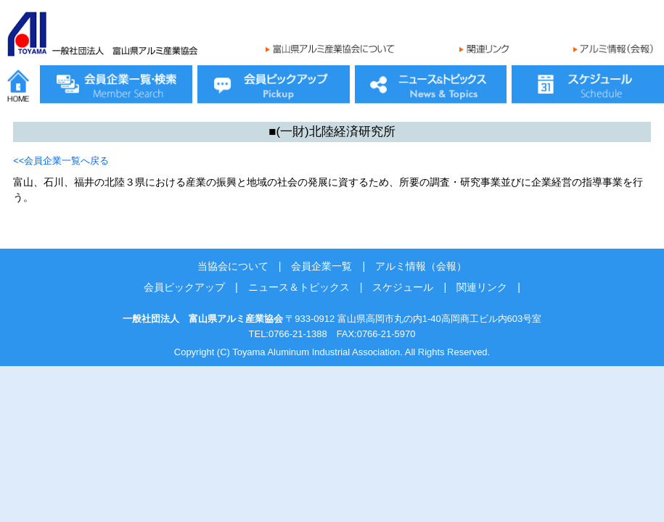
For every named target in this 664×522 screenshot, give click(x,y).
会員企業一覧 (321, 266)
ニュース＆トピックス (299, 287)
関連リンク (481, 287)
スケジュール (402, 287)
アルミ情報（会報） (421, 266)
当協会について (233, 266)
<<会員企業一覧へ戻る (61, 160)
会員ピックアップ (184, 287)
